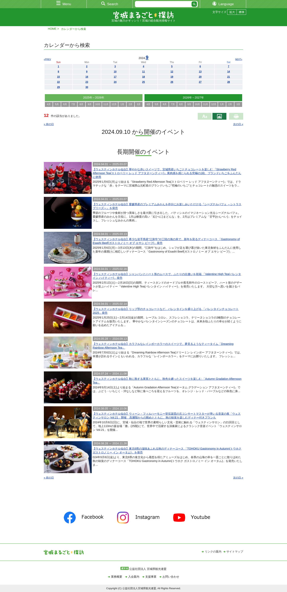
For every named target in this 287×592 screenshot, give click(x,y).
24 (115, 82)
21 (228, 76)
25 (143, 82)
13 (200, 71)
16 (87, 76)
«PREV (47, 59)
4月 (49, 104)
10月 (97, 104)
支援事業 (150, 576)
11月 (105, 104)
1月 (122, 104)
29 (58, 87)
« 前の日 (49, 124)
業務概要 (116, 576)
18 (143, 76)
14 (228, 71)
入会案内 (133, 576)
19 (172, 76)
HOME (52, 28)
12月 (114, 104)
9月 (89, 104)
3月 (139, 104)
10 (115, 71)
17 (115, 76)
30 (87, 87)
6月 (65, 104)
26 (172, 82)
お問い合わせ (170, 576)
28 (228, 82)
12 (172, 71)
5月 (57, 104)
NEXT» (238, 59)
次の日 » (238, 124)
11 (143, 71)
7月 (73, 104)
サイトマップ (234, 551)
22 (58, 82)
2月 (130, 104)
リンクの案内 (213, 551)
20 (200, 76)
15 (58, 76)
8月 (81, 104)
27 (200, 82)
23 (87, 82)
